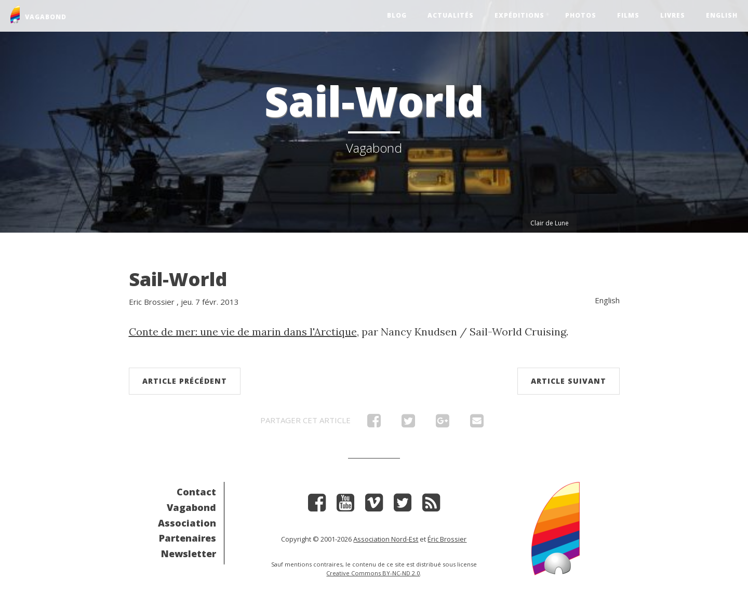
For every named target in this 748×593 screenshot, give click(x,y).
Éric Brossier (447, 539)
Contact (196, 492)
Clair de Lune (549, 223)
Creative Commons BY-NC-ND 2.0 (373, 573)
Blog (397, 15)
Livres (672, 15)
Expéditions (519, 15)
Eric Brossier (152, 301)
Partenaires (187, 538)
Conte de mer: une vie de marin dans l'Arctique (243, 331)
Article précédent (184, 381)
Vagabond (191, 507)
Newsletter (188, 553)
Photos (580, 15)
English (722, 15)
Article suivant (568, 381)
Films (628, 15)
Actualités (451, 15)
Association (187, 523)
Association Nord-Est (385, 539)
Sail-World (178, 279)
